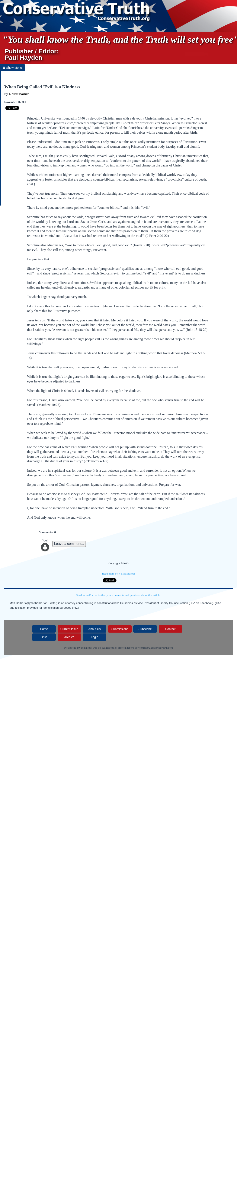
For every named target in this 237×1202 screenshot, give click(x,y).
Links (44, 637)
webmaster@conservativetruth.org (155, 647)
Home (44, 629)
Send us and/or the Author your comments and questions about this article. (118, 595)
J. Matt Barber (19, 94)
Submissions (119, 629)
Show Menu (12, 67)
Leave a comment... (69, 544)
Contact (170, 629)
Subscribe (145, 629)
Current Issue (69, 629)
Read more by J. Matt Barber (118, 573)
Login (94, 637)
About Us (94, 629)
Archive (69, 637)
